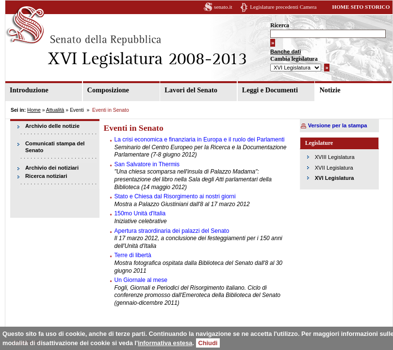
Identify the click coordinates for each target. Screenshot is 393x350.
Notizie (329, 90)
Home (34, 110)
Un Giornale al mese (141, 280)
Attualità (55, 110)
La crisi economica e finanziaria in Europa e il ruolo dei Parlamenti (200, 139)
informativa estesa (165, 343)
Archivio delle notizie (52, 126)
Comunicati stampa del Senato (54, 147)
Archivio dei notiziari (52, 168)
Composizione (108, 90)
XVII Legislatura (334, 168)
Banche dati (285, 51)
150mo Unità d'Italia (140, 213)
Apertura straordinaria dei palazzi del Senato (172, 231)
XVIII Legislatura (335, 157)
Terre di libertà (133, 255)
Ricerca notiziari (46, 176)
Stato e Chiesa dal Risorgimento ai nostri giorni (175, 196)
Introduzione (29, 90)
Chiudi (208, 343)
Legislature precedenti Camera (283, 7)
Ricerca (279, 25)
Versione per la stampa (337, 125)
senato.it (223, 7)
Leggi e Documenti (270, 90)
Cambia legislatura (294, 58)
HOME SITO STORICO (361, 7)
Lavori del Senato (190, 90)
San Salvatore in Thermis (147, 164)
